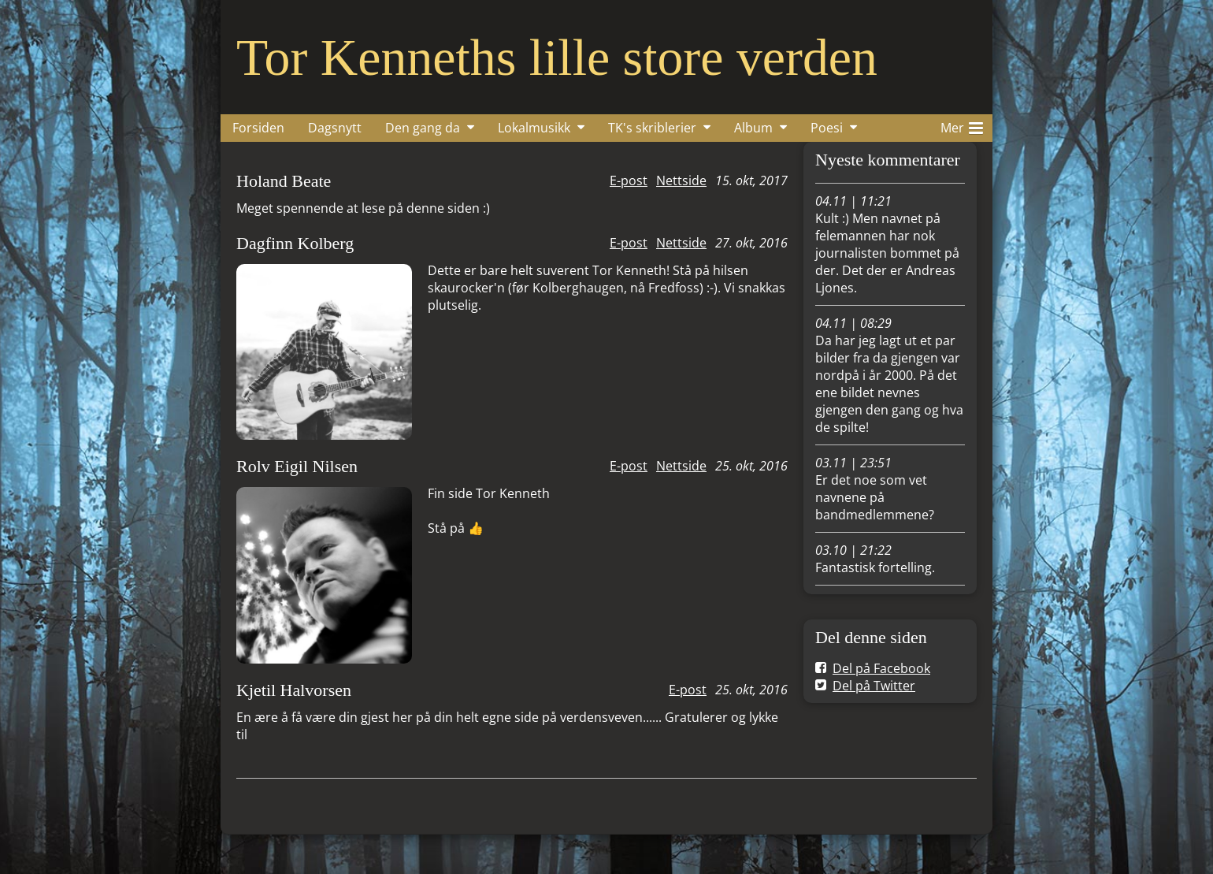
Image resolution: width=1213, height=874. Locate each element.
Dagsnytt (335, 127)
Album (753, 127)
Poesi (827, 127)
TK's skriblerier (652, 127)
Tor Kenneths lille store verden (556, 57)
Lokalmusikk (534, 127)
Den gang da (422, 127)
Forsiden (258, 127)
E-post (628, 180)
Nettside (681, 180)
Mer (961, 125)
